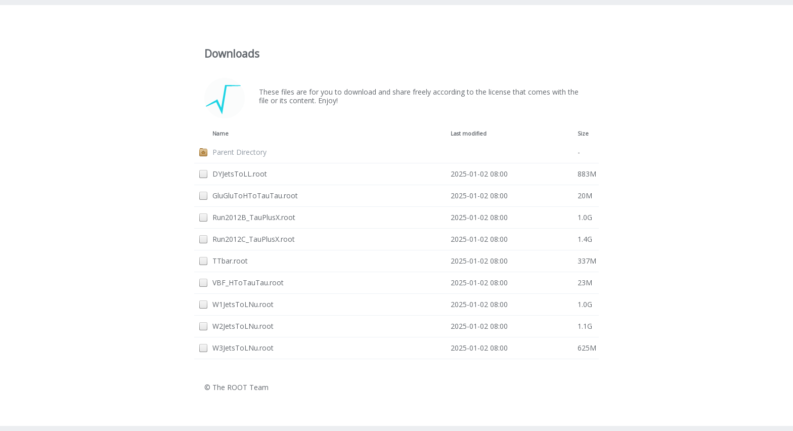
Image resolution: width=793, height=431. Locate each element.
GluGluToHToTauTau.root (255, 195)
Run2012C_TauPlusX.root (253, 239)
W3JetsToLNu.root (243, 348)
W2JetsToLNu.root (243, 326)
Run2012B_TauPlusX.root (253, 217)
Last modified (469, 133)
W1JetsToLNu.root (243, 304)
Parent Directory (239, 152)
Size (583, 133)
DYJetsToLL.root (239, 174)
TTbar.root (230, 261)
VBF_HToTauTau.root (248, 282)
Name (220, 133)
